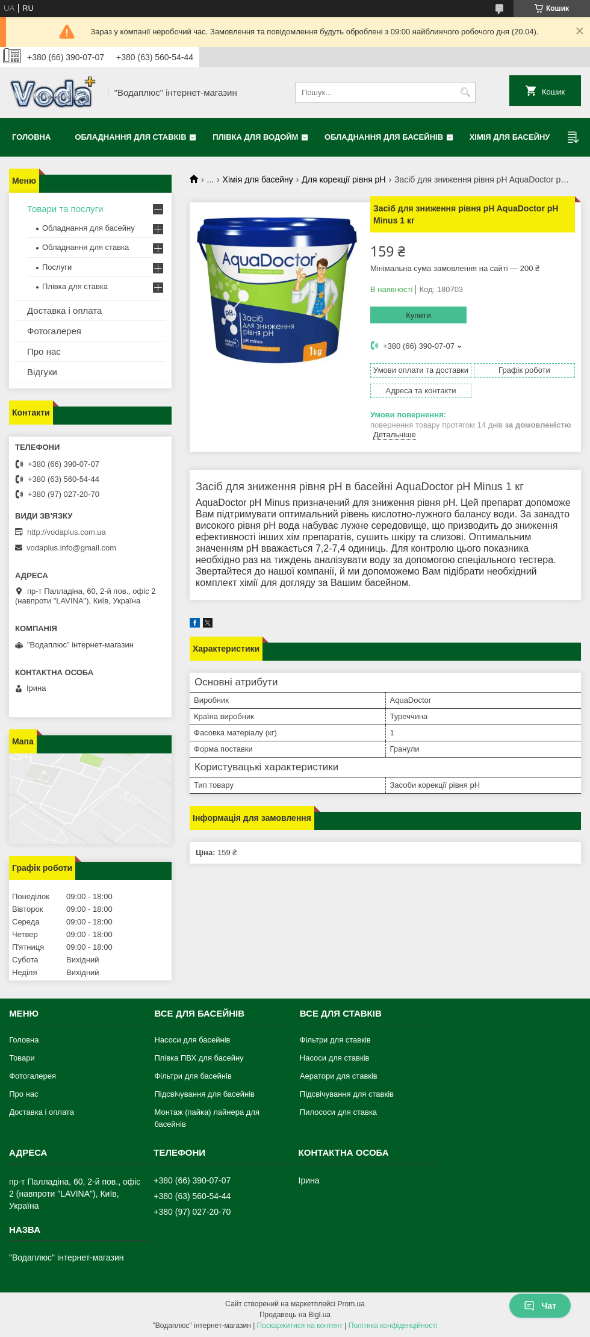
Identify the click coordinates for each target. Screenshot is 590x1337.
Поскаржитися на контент (300, 1325)
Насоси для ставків (335, 1057)
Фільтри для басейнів (192, 1075)
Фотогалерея (54, 331)
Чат (540, 1305)
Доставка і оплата (64, 310)
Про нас (44, 351)
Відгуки (42, 372)
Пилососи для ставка (338, 1112)
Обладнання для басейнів (383, 137)
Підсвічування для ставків (347, 1094)
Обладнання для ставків (130, 137)
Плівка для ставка (75, 286)
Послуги (57, 267)
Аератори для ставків (338, 1075)
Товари (22, 1057)
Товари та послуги (65, 209)
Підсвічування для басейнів (204, 1094)
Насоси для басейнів (192, 1039)
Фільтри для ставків (335, 1039)
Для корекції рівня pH (343, 179)
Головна (31, 137)
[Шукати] (465, 92)
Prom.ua (351, 1304)
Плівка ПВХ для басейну (198, 1057)
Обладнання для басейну (88, 227)
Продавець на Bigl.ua (295, 1315)
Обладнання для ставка (85, 247)
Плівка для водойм (255, 137)
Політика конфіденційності (393, 1325)
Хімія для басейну (510, 137)
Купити (418, 315)
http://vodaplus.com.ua (66, 532)
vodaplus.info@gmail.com (71, 547)
